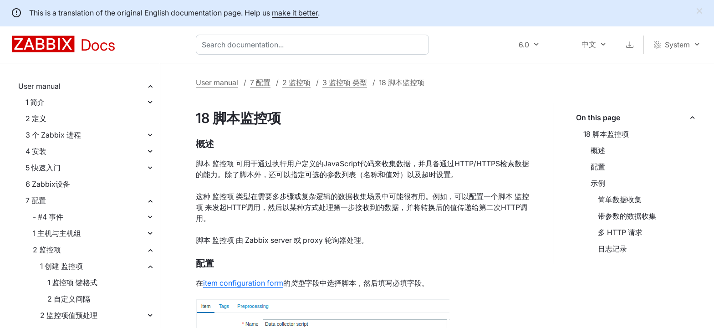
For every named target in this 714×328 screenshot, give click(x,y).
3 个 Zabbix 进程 (53, 134)
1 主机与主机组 (57, 233)
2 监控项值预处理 (68, 315)
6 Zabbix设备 (48, 184)
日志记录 (612, 248)
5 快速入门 (43, 167)
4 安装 (36, 151)
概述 (598, 150)
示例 (598, 183)
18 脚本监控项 (606, 133)
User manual (39, 86)
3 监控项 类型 (344, 82)
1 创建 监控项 (61, 266)
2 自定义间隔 (68, 298)
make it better (295, 12)
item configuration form (243, 282)
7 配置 (36, 200)
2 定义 (36, 118)
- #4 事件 (48, 216)
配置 (598, 166)
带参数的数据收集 (627, 215)
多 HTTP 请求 (620, 232)
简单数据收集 (620, 199)
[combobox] (314, 44)
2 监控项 (47, 249)
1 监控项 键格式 (72, 282)
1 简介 (35, 102)
